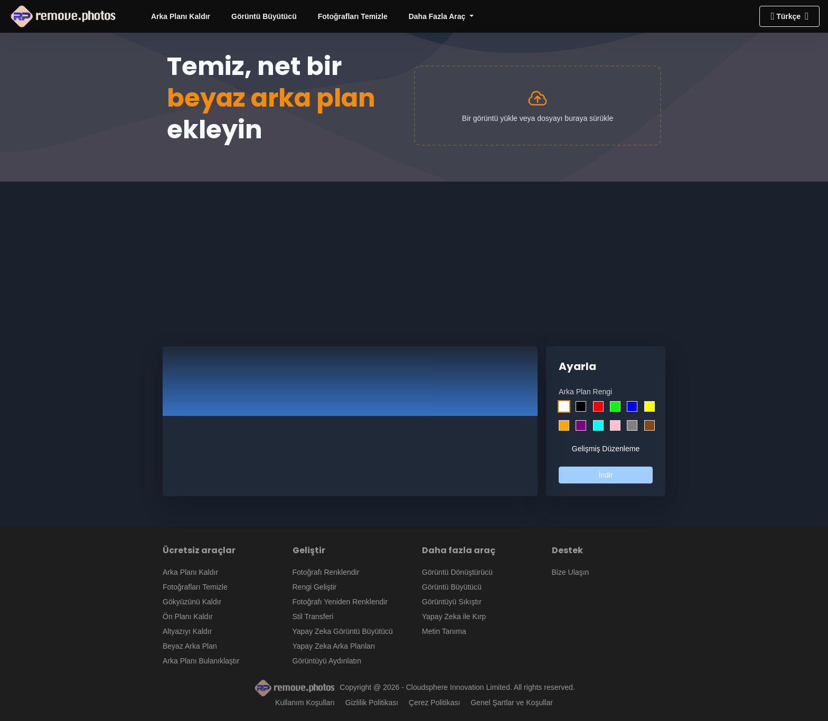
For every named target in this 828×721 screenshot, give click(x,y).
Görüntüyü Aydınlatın (327, 661)
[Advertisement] (414, 255)
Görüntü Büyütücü (264, 16)
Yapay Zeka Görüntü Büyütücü (343, 631)
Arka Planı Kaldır (180, 16)
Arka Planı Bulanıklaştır (201, 661)
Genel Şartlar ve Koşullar (512, 702)
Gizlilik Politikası (371, 702)
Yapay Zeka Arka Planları (334, 646)
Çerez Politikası (434, 702)
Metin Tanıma (444, 631)
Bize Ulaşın (570, 572)
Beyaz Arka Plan (190, 646)
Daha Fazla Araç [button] (438, 16)
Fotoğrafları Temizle (353, 16)
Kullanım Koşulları (305, 702)
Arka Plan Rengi (585, 391)
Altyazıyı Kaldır (187, 631)
